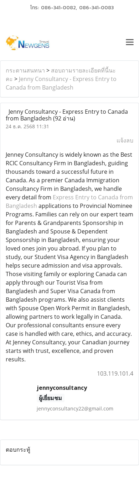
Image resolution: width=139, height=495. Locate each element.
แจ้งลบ (125, 140)
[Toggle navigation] (130, 43)
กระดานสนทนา (25, 70)
